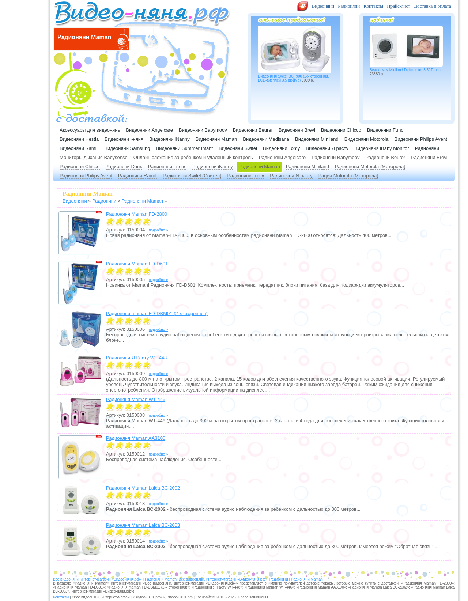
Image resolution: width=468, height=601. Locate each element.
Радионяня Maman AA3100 (135, 438)
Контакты (373, 6)
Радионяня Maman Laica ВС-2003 (143, 525)
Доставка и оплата (432, 6)
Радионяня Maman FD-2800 (136, 214)
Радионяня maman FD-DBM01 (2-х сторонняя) (157, 313)
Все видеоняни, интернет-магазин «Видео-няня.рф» (97, 579)
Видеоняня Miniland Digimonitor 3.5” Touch (405, 70)
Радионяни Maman (259, 166)
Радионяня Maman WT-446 (135, 399)
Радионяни (349, 6)
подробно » (158, 230)
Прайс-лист (398, 6)
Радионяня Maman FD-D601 (137, 264)
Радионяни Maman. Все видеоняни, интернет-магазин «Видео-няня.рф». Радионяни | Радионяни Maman (234, 579)
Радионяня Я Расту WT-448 (136, 357)
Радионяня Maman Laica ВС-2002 (143, 488)
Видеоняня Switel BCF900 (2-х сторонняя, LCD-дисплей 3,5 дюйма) (293, 78)
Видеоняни (323, 6)
